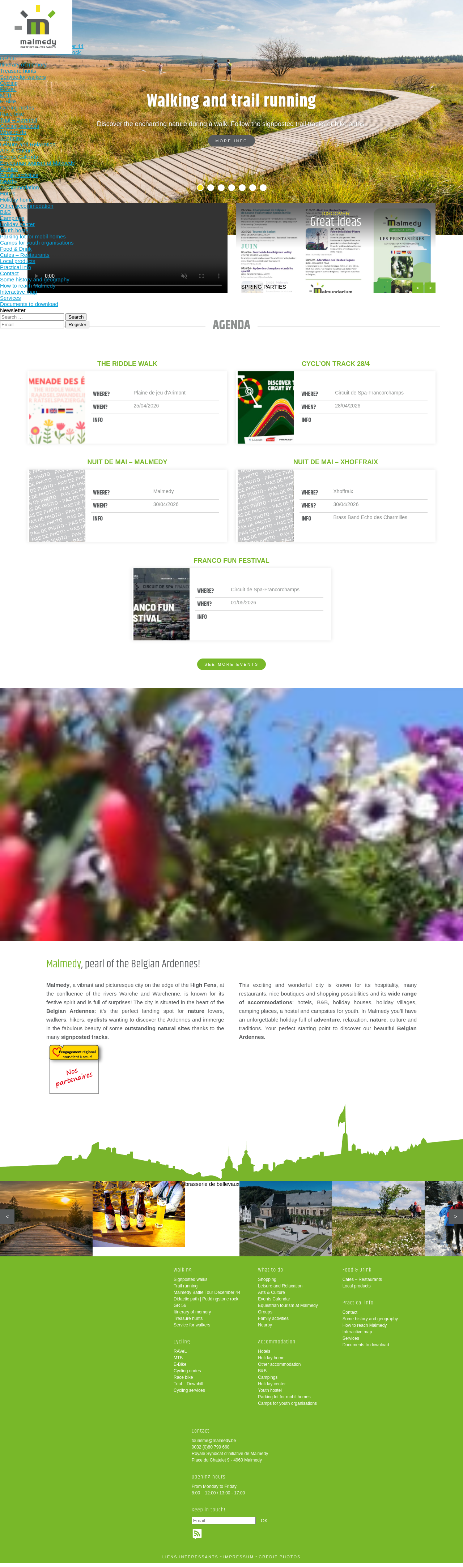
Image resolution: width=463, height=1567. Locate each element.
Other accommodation (279, 1368)
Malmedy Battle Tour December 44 (207, 1296)
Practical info (330, 17)
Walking (94, 17)
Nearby (265, 1328)
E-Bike (180, 1368)
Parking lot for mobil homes (284, 1400)
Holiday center (272, 1387)
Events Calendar (274, 1302)
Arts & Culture (271, 1296)
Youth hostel (270, 1394)
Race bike (183, 1381)
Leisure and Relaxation (280, 1289)
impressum (238, 1561)
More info (231, 141)
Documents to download (366, 1348)
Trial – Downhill (188, 1387)
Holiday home (271, 1361)
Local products (357, 1289)
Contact (350, 1316)
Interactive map (357, 1335)
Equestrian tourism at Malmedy (288, 1309)
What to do (188, 17)
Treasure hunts (188, 1322)
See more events (231, 664)
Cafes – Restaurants (362, 1283)
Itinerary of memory (192, 1315)
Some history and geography (370, 1322)
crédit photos (280, 1561)
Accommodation (236, 17)
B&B (262, 1374)
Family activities (273, 1322)
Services (351, 1342)
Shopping (267, 1283)
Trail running (185, 1289)
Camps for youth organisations (287, 1407)
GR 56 (180, 1309)
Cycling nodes (187, 1374)
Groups (265, 1315)
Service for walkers (192, 1328)
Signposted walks (190, 1283)
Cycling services (189, 1394)
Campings (267, 1381)
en (435, 12)
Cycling (141, 17)
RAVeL (180, 1355)
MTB (178, 1361)
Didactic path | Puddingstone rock (206, 1302)
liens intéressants (190, 1561)
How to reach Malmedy (365, 1329)
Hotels (264, 1355)
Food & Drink (284, 17)
